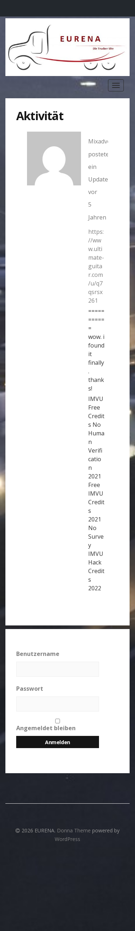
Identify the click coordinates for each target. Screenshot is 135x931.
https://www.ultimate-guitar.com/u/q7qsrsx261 (96, 266)
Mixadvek (101, 141)
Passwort (29, 689)
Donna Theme (74, 830)
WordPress (67, 839)
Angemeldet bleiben (57, 725)
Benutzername (37, 654)
